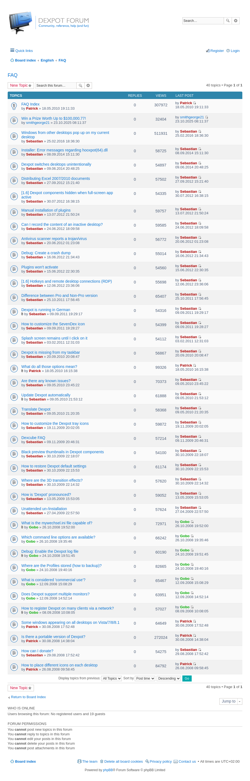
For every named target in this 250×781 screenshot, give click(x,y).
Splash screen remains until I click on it (54, 338)
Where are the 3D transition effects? (52, 480)
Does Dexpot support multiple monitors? (55, 594)
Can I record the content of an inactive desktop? (62, 224)
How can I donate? (37, 651)
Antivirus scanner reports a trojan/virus (54, 238)
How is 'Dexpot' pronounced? (46, 494)
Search (228, 20)
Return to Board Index (28, 697)
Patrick (32, 108)
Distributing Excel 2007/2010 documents (55, 178)
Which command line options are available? (58, 537)
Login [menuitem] (235, 51)
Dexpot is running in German (45, 310)
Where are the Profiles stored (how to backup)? (61, 565)
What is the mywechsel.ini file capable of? (56, 523)
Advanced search (235, 20)
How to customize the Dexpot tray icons (55, 423)
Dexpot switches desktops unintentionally (56, 164)
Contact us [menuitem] (187, 761)
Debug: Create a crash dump (46, 253)
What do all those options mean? (49, 366)
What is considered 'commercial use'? (53, 580)
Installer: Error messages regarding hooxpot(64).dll (64, 150)
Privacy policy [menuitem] (161, 761)
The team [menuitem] (89, 761)
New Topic (19, 85)
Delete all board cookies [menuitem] (123, 761)
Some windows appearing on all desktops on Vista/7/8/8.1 (70, 622)
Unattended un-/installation (44, 509)
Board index (25, 761)
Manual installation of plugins (46, 210)
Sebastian (34, 141)
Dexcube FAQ (33, 437)
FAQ (13, 75)
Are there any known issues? (46, 381)
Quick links (24, 51)
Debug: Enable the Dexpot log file (50, 551)
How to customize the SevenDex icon (53, 324)
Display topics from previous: (90, 678)
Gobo (33, 527)
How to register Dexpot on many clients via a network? (67, 608)
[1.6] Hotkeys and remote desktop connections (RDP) (66, 281)
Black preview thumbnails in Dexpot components (62, 452)
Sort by (139, 678)
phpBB (108, 770)
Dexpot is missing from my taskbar (50, 352)
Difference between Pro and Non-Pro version (59, 295)
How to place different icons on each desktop (59, 665)
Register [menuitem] (217, 51)
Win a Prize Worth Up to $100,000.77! (53, 118)
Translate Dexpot (35, 409)
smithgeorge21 (38, 123)
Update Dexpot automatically (45, 395)
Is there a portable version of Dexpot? (53, 636)
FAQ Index (30, 104)
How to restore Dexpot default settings (53, 466)
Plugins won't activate (39, 267)
